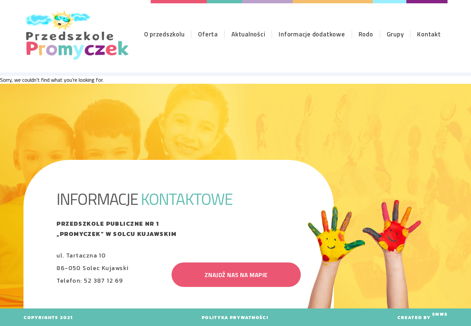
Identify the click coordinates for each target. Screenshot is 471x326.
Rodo (366, 34)
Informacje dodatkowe (312, 34)
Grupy (395, 34)
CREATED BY (422, 317)
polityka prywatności (235, 317)
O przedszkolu (164, 34)
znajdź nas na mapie (236, 274)
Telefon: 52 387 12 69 (90, 280)
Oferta (208, 34)
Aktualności (248, 34)
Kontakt (429, 34)
